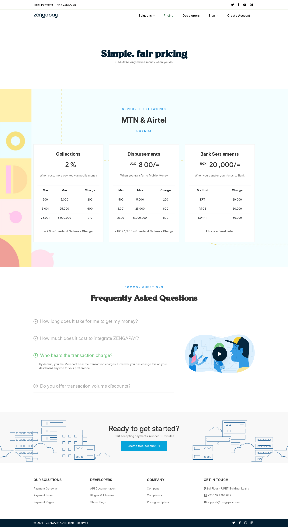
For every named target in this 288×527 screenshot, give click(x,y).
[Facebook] (238, 4)
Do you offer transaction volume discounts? (81, 386)
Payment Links (43, 495)
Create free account (144, 446)
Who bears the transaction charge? (72, 355)
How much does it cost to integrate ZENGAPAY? (86, 338)
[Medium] (252, 4)
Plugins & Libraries (102, 495)
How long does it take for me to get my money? (85, 321)
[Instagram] (245, 522)
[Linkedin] (252, 522)
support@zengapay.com (223, 502)
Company (153, 488)
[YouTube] (245, 4)
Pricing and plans (158, 502)
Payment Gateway (45, 488)
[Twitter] (233, 4)
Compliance (155, 495)
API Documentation (103, 488)
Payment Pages (43, 502)
